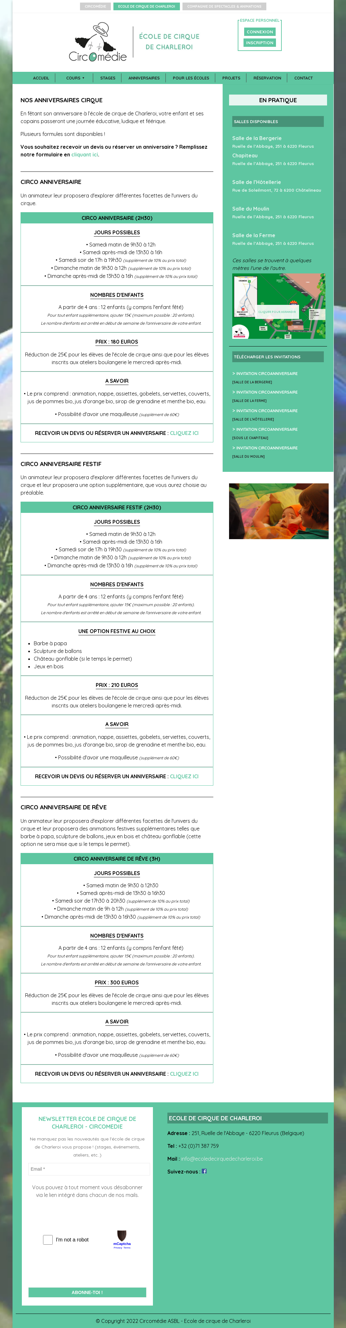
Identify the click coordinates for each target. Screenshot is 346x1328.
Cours (73, 77)
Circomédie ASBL (159, 1321)
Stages (107, 77)
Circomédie (95, 6)
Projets (231, 77)
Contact (303, 77)
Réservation (267, 77)
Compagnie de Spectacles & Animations (224, 6)
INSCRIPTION (259, 42)
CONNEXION (260, 31)
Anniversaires (144, 77)
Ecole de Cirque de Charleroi (146, 6)
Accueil (41, 77)
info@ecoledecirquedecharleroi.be (222, 1159)
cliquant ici (84, 154)
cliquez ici (184, 433)
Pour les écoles (191, 77)
